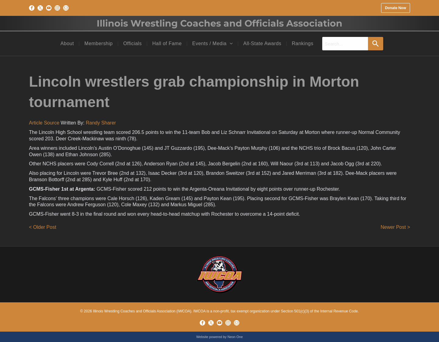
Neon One (235, 337)
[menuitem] (68, 43)
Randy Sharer (101, 122)
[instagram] (57, 8)
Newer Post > (395, 227)
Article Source (44, 122)
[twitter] (40, 8)
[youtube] (49, 8)
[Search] (375, 43)
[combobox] (345, 43)
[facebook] (31, 8)
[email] (66, 8)
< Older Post (42, 227)
